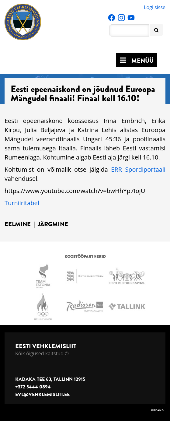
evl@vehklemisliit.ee (42, 394)
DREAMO (157, 410)
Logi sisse (154, 7)
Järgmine (53, 224)
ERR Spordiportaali (138, 169)
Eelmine (18, 224)
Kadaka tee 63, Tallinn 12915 (50, 379)
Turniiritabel (22, 203)
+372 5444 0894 (33, 387)
